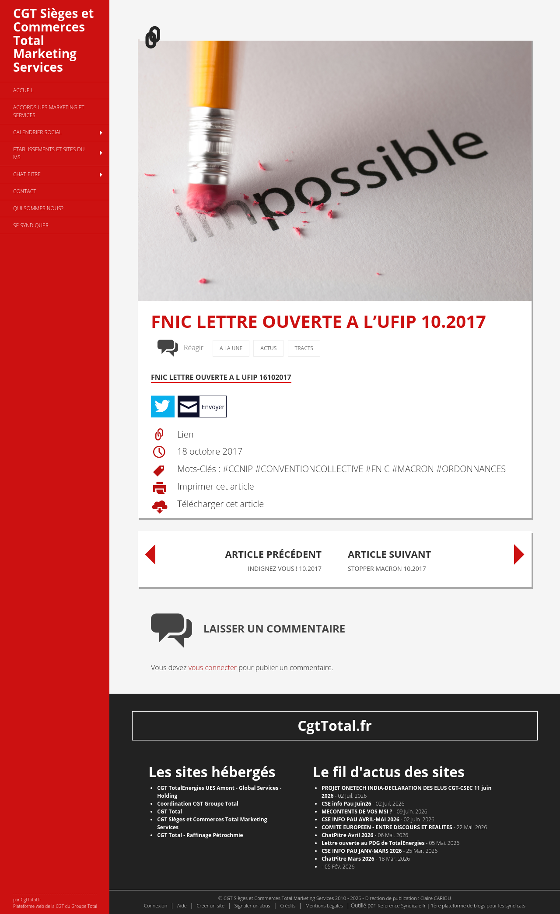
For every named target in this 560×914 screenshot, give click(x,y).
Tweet (163, 406)
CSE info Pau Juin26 (346, 803)
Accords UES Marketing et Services (48, 111)
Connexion (155, 905)
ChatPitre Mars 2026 (348, 858)
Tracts (304, 348)
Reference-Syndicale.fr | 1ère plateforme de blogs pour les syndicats (451, 905)
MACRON (416, 469)
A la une (231, 348)
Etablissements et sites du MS (48, 153)
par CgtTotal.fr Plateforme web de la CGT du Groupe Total (55, 903)
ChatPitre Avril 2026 (348, 835)
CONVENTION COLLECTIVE (312, 469)
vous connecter (213, 667)
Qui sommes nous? (38, 208)
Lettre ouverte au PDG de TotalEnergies (373, 843)
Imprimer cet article (214, 487)
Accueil (23, 90)
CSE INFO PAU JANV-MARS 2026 (362, 851)
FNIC (380, 469)
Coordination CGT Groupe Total (197, 803)
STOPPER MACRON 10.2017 (426, 558)
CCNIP (240, 469)
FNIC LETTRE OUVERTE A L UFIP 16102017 (221, 377)
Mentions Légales (324, 905)
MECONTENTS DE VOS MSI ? (357, 811)
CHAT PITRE (27, 174)
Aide (182, 905)
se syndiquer (31, 225)
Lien (185, 434)
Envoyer (213, 407)
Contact (24, 191)
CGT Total (169, 811)
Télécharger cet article (219, 504)
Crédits (287, 905)
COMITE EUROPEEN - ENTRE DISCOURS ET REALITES (387, 827)
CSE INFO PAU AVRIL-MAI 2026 (360, 819)
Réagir (193, 347)
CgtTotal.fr (335, 725)
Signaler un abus (252, 905)
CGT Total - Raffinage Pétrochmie (200, 835)
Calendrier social (37, 132)
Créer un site (210, 905)
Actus (268, 348)
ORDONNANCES (474, 469)
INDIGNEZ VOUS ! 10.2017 (243, 558)
